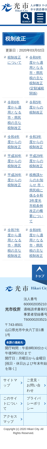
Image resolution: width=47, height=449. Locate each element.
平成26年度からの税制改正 (14, 180)
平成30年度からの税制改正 (14, 161)
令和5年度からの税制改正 (36, 107)
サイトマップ (10, 382)
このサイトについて (10, 403)
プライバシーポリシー (34, 403)
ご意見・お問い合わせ (33, 385)
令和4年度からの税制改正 (14, 142)
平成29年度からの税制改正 (36, 161)
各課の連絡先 (14, 342)
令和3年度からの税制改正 (36, 142)
